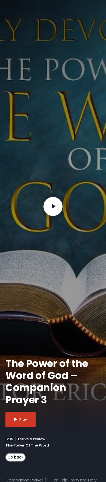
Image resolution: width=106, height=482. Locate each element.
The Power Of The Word (27, 445)
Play (20, 419)
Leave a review (31, 439)
